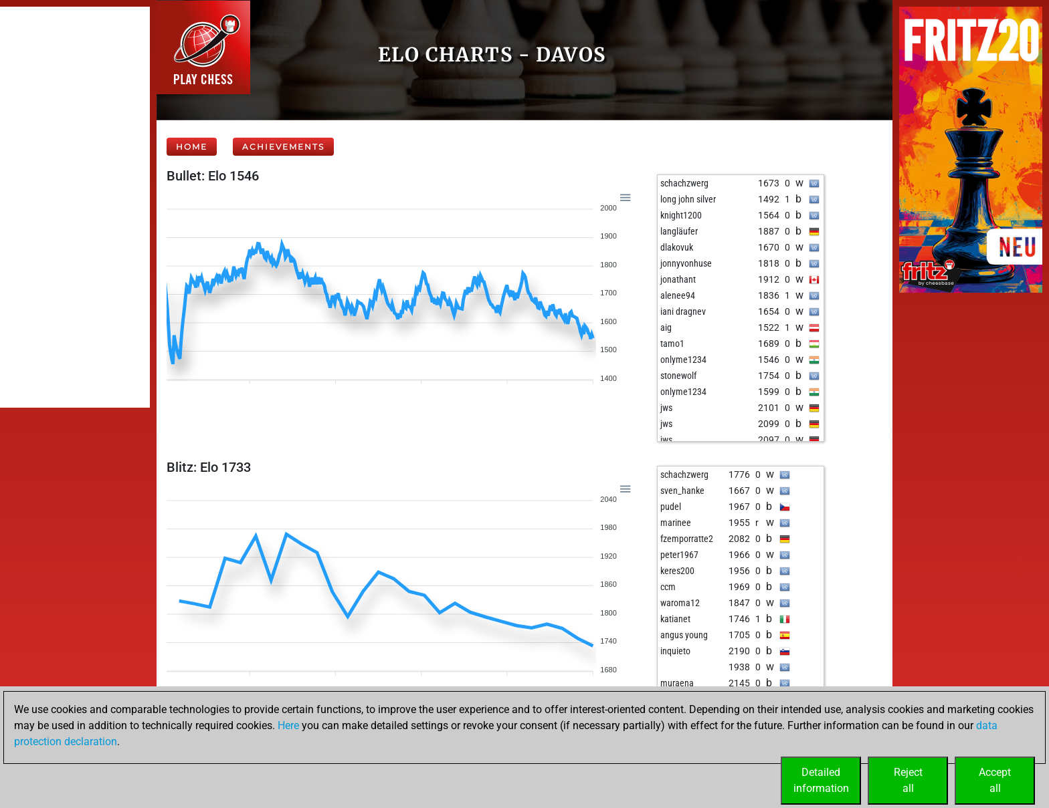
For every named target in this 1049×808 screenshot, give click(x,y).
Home (191, 147)
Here (288, 725)
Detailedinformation (821, 780)
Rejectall (908, 780)
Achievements (283, 147)
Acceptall (995, 780)
